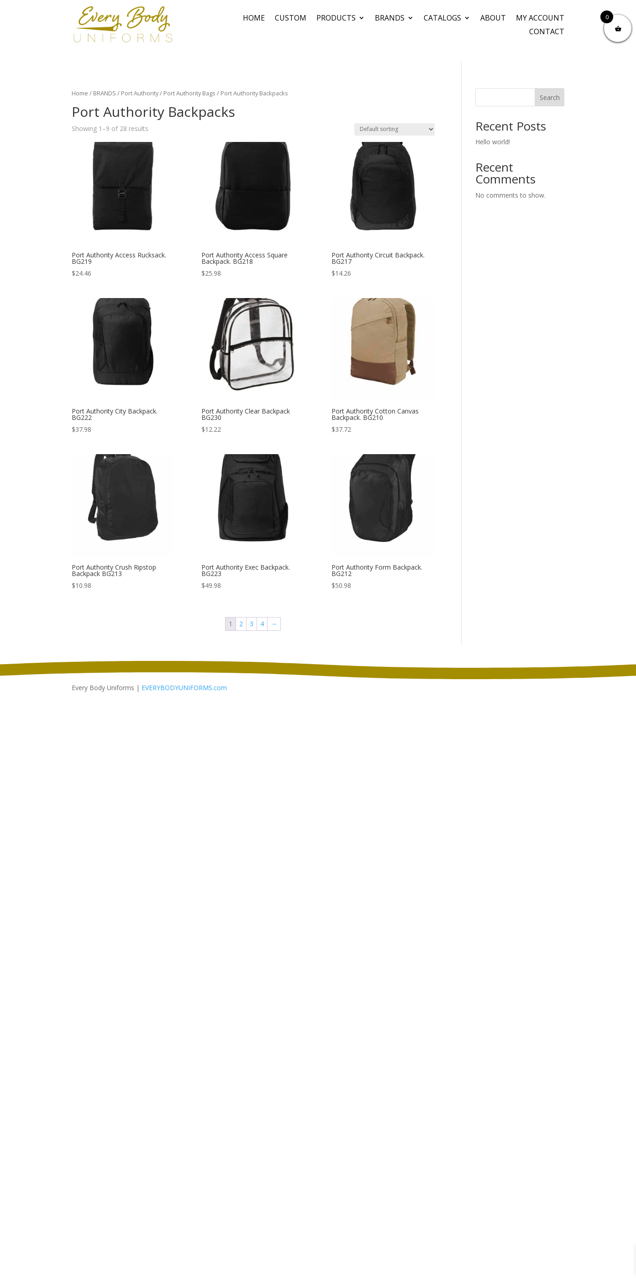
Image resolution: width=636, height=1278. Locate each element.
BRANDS (390, 19)
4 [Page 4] (262, 623)
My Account (540, 19)
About (493, 19)
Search (550, 97)
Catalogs (442, 19)
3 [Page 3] (251, 623)
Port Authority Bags (189, 93)
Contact (546, 32)
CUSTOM (290, 19)
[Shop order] (394, 129)
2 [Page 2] (241, 623)
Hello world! (492, 141)
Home (254, 19)
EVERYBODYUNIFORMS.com (184, 687)
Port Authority (139, 93)
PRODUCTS (336, 19)
